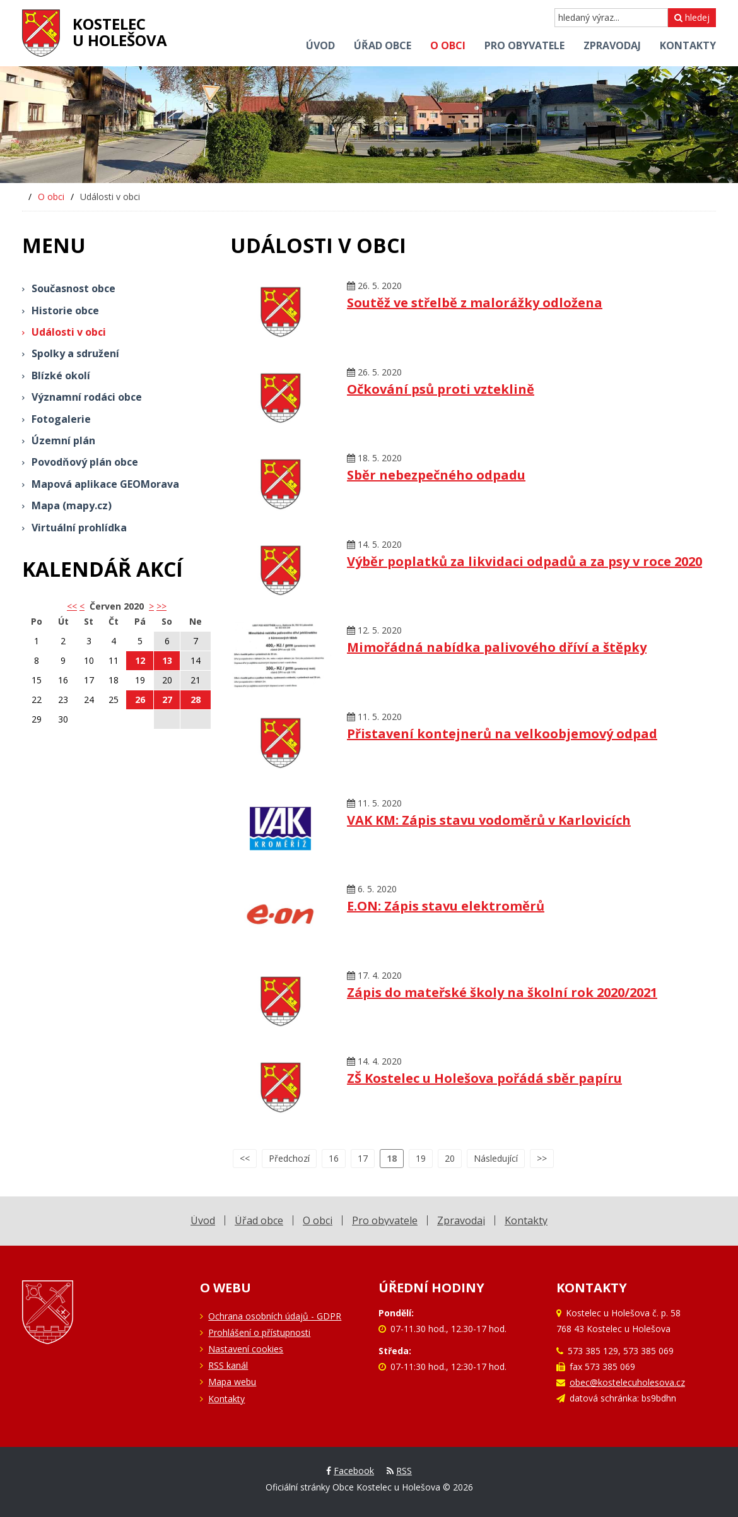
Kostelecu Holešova (120, 31)
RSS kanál (228, 1365)
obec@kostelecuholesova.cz (627, 1382)
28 (195, 699)
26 (140, 699)
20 (450, 1158)
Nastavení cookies (245, 1349)
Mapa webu (232, 1382)
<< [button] (72, 606)
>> (161, 606)
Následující (496, 1158)
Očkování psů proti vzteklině (440, 389)
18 (392, 1158)
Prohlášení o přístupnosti (259, 1332)
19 (421, 1158)
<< (245, 1158)
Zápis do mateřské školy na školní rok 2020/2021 (502, 992)
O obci (51, 197)
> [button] (151, 606)
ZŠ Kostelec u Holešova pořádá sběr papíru (484, 1078)
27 (167, 699)
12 (140, 660)
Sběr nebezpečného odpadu (436, 474)
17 (363, 1158)
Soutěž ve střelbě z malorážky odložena (474, 302)
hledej (692, 17)
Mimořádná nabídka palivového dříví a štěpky (497, 647)
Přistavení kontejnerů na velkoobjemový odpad (502, 733)
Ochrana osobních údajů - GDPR (274, 1316)
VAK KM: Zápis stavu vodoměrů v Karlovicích (489, 820)
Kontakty (226, 1399)
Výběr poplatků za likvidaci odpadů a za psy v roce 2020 (524, 561)
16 (334, 1158)
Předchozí (289, 1158)
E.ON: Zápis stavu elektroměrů (445, 905)
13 (167, 660)
